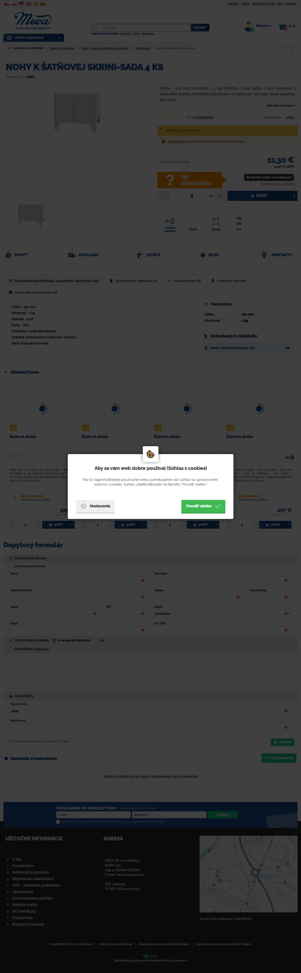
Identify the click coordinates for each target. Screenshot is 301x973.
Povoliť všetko (203, 506)
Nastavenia (95, 506)
